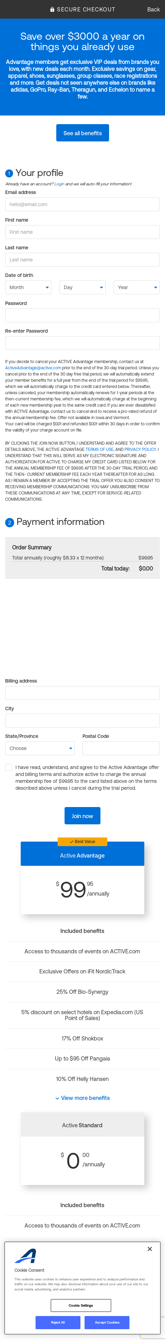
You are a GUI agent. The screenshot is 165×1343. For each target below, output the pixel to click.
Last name (16, 247)
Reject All (58, 1322)
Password (16, 303)
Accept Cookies (107, 1322)
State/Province (21, 736)
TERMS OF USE (100, 449)
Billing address (21, 681)
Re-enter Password (26, 331)
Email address (20, 192)
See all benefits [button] (83, 133)
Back (153, 9)
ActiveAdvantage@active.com (33, 367)
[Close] (149, 1249)
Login (59, 184)
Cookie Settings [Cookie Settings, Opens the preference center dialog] (81, 1305)
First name (16, 220)
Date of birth (19, 275)
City (9, 708)
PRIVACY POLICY (140, 449)
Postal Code (95, 736)
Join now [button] (82, 816)
